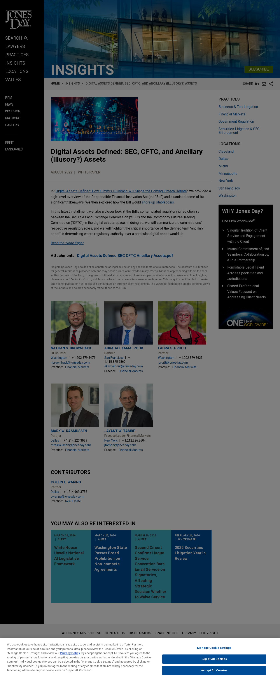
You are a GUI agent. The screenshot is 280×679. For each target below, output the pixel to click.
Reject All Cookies (214, 664)
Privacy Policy (70, 658)
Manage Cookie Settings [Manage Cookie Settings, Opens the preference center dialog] (214, 653)
